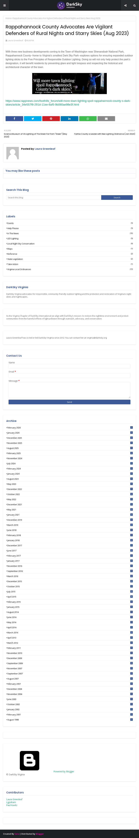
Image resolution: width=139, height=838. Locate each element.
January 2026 (70, 432)
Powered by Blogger (40, 771)
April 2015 (70, 596)
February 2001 (70, 714)
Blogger (40, 833)
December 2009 (70, 658)
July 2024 (70, 463)
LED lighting (70, 238)
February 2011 (70, 648)
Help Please (70, 228)
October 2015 (70, 586)
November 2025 (70, 443)
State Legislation (70, 259)
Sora (16, 833)
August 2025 (70, 448)
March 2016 (70, 576)
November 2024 (70, 458)
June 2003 (70, 699)
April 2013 (70, 637)
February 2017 (70, 555)
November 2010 (70, 653)
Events (70, 223)
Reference (70, 253)
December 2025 (70, 437)
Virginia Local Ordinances (70, 269)
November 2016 (70, 566)
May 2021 (70, 509)
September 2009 (70, 663)
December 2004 (70, 689)
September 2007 (70, 673)
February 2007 (70, 683)
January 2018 (70, 540)
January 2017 (70, 560)
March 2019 (70, 525)
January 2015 (70, 607)
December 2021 (70, 504)
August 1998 (70, 719)
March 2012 (70, 642)
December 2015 (70, 581)
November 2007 (70, 668)
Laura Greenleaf (15, 40)
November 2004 (70, 694)
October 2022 (70, 494)
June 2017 (70, 550)
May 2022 (70, 499)
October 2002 (70, 704)
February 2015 (70, 601)
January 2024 (70, 473)
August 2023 (70, 478)
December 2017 (70, 545)
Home (8, 18)
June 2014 (70, 617)
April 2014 (70, 627)
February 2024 (70, 468)
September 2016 (70, 571)
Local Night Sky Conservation (70, 243)
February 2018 (70, 535)
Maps (70, 248)
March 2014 (70, 632)
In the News (70, 233)
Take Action (70, 264)
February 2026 (70, 427)
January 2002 (70, 709)
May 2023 (70, 484)
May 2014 (70, 622)
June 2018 (70, 530)
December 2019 (70, 519)
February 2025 (70, 453)
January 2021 (70, 514)
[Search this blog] (53, 197)
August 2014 (70, 612)
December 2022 (70, 489)
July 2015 (70, 591)
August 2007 (70, 678)
